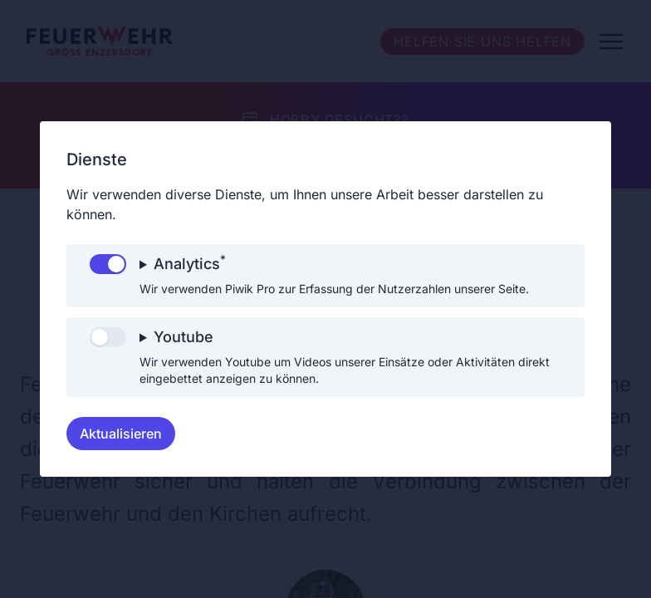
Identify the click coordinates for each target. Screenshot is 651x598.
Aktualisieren (121, 433)
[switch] (108, 264)
